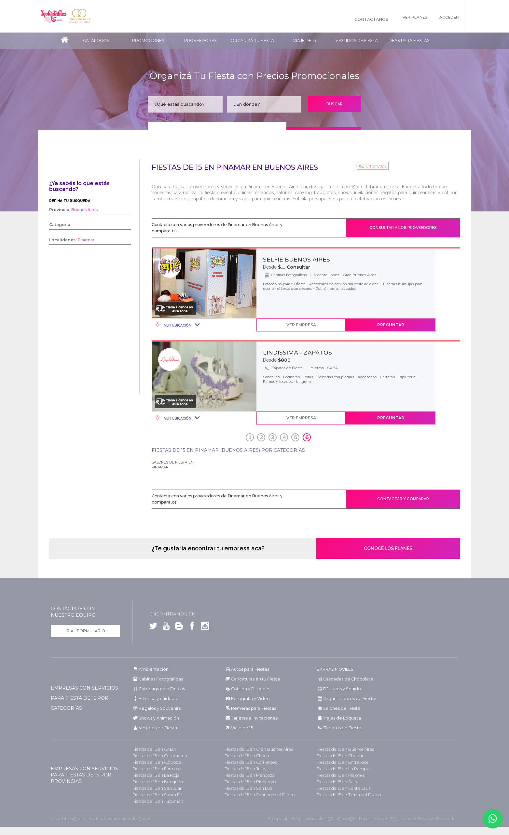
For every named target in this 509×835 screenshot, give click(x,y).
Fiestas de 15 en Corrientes (248, 762)
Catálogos (96, 40)
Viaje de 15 (304, 40)
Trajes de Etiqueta (339, 718)
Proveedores (200, 40)
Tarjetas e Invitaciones (251, 718)
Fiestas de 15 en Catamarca (156, 755)
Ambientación (152, 669)
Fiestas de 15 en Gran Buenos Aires (256, 749)
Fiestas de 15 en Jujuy (244, 768)
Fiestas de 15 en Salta (335, 781)
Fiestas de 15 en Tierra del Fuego (346, 794)
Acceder (449, 19)
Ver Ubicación (177, 325)
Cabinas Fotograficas (158, 679)
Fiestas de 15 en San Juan (155, 788)
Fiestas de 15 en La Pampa (340, 768)
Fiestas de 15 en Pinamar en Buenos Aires (235, 167)
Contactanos (361, 19)
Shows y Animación (157, 718)
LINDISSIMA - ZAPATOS (297, 352)
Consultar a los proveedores (403, 227)
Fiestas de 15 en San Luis (246, 788)
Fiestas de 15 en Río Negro (248, 781)
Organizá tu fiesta (252, 40)
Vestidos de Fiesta (357, 40)
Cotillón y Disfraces (248, 688)
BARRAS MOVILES (334, 669)
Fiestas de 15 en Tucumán (155, 801)
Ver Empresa (301, 324)
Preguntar (390, 324)
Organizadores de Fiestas (346, 698)
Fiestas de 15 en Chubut (338, 755)
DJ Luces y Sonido (339, 688)
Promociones (148, 40)
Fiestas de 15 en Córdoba (154, 762)
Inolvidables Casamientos (89, 16)
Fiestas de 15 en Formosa (154, 768)
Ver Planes (408, 19)
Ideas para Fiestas (409, 40)
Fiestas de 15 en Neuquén (155, 781)
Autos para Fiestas (248, 669)
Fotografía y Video (248, 698)
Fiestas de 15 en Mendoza (247, 775)
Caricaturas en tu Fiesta (253, 679)
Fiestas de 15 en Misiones (339, 775)
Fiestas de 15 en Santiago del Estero (256, 794)
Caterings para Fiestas (159, 688)
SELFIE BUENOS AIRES (296, 259)
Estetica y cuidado (155, 698)
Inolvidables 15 (57, 16)
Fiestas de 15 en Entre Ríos (340, 762)
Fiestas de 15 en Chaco (244, 755)
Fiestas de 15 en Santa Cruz (341, 788)
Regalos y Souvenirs (157, 708)
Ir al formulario (85, 631)
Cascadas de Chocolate (344, 679)
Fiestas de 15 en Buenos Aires (343, 749)
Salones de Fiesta (338, 708)
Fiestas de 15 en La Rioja (153, 775)
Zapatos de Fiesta (339, 727)
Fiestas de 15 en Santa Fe (154, 794)
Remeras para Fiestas (251, 708)
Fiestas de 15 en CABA (152, 749)
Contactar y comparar (403, 499)
